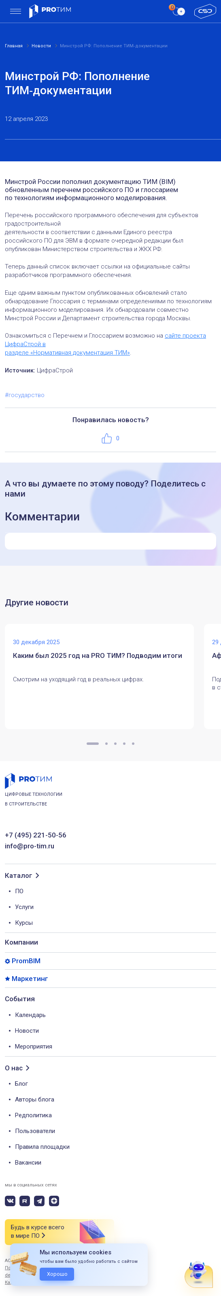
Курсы (24, 922)
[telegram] (39, 1201)
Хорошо (57, 1274)
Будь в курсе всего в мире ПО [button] (37, 1232)
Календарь (30, 1015)
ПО (19, 891)
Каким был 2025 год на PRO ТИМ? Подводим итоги (97, 655)
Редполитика (33, 1115)
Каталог (18, 875)
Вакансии (28, 1162)
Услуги (24, 907)
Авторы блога (34, 1099)
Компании (21, 942)
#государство (25, 395)
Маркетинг (30, 978)
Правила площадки (42, 1146)
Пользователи (35, 1131)
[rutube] (24, 1201)
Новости (27, 1030)
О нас (14, 1068)
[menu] (15, 11)
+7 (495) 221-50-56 (35, 835)
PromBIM (26, 961)
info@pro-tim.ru (29, 846)
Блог (21, 1083)
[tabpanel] (104, 676)
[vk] (10, 1201)
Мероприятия (33, 1046)
